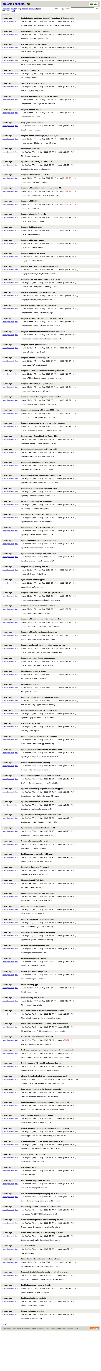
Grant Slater (27, 102)
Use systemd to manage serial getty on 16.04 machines (34, 1229)
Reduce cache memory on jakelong (26, 785)
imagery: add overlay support (23, 247)
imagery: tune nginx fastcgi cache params (28, 677)
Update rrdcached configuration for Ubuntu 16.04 (31, 839)
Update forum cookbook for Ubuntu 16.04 (28, 852)
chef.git (19, 3)
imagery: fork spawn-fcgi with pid (25, 583)
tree (39, 9)
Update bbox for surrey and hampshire (27, 166)
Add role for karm (18, 1283)
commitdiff (33, 9)
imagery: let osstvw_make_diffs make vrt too (30, 274)
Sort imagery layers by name (23, 85)
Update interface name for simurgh (25, 892)
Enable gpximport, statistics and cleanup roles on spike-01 (35, 1135)
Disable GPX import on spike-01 (24, 1000)
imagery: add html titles (21, 206)
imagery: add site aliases (21, 112)
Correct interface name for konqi (25, 866)
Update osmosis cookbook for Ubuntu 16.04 (29, 529)
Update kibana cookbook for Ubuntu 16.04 (28, 475)
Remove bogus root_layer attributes (26, 32)
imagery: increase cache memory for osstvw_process (33, 435)
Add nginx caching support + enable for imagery (31, 718)
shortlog (14, 9)
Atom (92, 1367)
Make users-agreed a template (24, 933)
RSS (96, 1367)
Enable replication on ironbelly (24, 1336)
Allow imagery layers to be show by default (29, 58)
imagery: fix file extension (22, 233)
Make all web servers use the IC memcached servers (33, 1040)
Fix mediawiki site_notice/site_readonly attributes (31, 1296)
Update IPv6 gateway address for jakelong (28, 960)
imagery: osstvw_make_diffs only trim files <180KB (32, 327)
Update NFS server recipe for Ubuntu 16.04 (29, 556)
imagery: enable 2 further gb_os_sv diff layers (30, 139)
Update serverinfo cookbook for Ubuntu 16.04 (30, 449)
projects (7, 3)
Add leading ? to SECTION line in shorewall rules (31, 1242)
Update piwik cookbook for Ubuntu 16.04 (28, 825)
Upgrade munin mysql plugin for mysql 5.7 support (32, 812)
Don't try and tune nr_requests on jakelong (29, 946)
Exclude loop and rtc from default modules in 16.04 (32, 1175)
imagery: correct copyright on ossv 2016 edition (31, 422)
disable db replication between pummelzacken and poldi (34, 1108)
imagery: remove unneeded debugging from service (32, 610)
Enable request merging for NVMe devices (28, 879)
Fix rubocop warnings (20, 72)
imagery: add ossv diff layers (23, 260)
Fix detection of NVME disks (23, 906)
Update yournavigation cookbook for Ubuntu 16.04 (32, 771)
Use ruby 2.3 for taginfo (21, 745)
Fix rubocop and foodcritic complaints (27, 516)
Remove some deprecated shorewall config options (32, 1256)
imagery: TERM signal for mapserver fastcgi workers (33, 381)
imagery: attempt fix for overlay (24, 220)
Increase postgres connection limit (25, 973)
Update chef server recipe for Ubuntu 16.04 (29, 570)
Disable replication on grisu (23, 1350)
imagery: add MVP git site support (25, 368)
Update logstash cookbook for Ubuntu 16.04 (29, 462)
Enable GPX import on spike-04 (24, 987)
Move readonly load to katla (23, 1027)
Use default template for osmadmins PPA (28, 1067)
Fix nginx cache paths (20, 704)
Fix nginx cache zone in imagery (24, 691)
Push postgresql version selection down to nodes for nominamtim (38, 1081)
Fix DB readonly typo (20, 1014)
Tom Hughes (26, 22)
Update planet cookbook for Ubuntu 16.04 (28, 543)
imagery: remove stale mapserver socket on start (31, 408)
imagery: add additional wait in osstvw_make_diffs (32, 193)
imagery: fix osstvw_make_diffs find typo (28, 301)
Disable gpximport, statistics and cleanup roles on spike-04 (35, 1162)
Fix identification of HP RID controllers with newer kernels (35, 1054)
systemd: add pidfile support (23, 597)
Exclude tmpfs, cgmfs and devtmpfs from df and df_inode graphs (38, 18)
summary (5, 9)
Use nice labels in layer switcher (24, 45)
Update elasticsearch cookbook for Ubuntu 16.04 (31, 489)
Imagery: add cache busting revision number (30, 650)
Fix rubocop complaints (21, 153)
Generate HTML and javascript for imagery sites (31, 287)
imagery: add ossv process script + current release (32, 637)
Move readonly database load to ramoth (27, 1148)
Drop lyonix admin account (22, 126)
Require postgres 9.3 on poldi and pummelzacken (31, 1094)
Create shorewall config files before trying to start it (32, 1269)
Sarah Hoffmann (28, 1111)
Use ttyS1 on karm (19, 1202)
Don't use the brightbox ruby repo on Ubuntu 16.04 (32, 798)
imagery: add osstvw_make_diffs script (27, 395)
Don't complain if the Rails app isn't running (29, 758)
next (13, 11)
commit (25, 9)
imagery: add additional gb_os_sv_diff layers (30, 99)
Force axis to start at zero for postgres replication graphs (35, 1310)
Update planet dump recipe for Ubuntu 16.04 (29, 502)
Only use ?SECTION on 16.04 (23, 1188)
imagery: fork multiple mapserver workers (28, 623)
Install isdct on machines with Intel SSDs (28, 919)
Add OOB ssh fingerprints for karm (26, 1215)
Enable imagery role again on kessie (26, 1323)
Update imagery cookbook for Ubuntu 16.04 (29, 731)
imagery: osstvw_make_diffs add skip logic (29, 314)
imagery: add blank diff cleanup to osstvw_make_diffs (33, 341)
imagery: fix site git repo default (24, 354)
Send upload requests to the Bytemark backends (31, 1121)
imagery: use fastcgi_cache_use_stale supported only (33, 664)
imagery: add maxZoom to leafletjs (25, 180)
